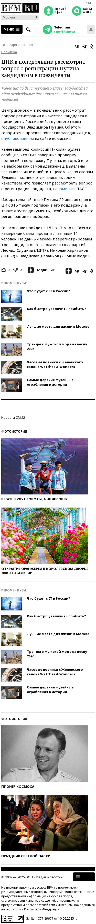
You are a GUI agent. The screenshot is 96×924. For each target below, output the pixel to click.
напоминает (65, 188)
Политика (9, 52)
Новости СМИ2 (13, 417)
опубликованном (18, 138)
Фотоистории (14, 431)
